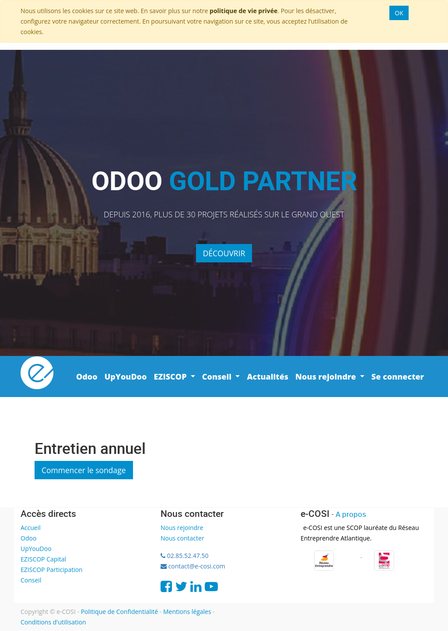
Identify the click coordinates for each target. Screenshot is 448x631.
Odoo (28, 538)
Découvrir (224, 253)
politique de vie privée (243, 11)
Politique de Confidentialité (119, 611)
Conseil (31, 580)
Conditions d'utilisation (53, 622)
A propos (351, 514)
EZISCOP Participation (52, 569)
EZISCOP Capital (43, 559)
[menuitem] (87, 376)
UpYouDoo (36, 548)
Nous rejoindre (182, 527)
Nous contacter (182, 538)
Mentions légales (187, 611)
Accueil (31, 527)
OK (399, 13)
